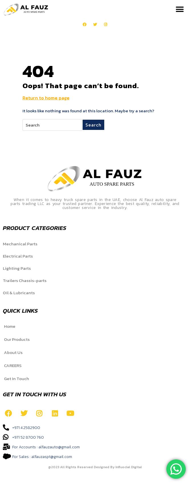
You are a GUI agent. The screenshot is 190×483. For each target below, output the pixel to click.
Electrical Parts (18, 256)
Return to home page (46, 97)
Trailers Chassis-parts (24, 280)
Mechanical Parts (20, 244)
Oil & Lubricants (19, 292)
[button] (179, 9)
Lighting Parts (17, 268)
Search (93, 124)
